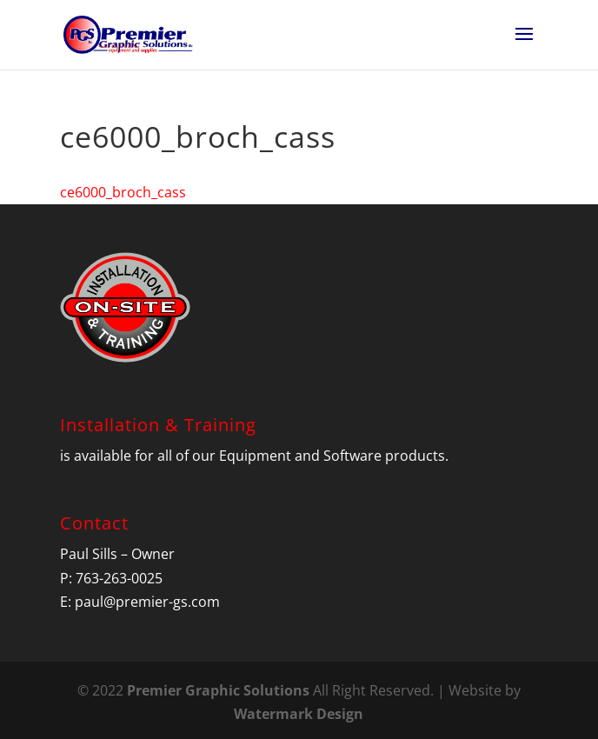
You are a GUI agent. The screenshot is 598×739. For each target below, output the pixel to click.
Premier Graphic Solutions (218, 690)
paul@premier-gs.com (147, 601)
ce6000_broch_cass (123, 192)
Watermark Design (298, 713)
